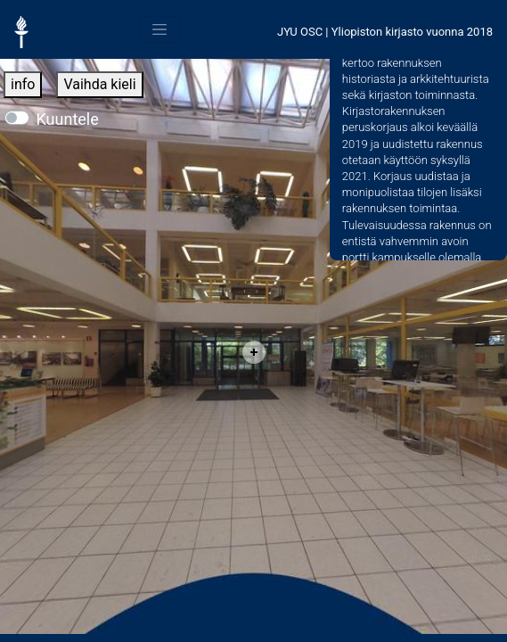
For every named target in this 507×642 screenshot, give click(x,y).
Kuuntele (68, 119)
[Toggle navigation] (159, 29)
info (23, 84)
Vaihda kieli (99, 84)
